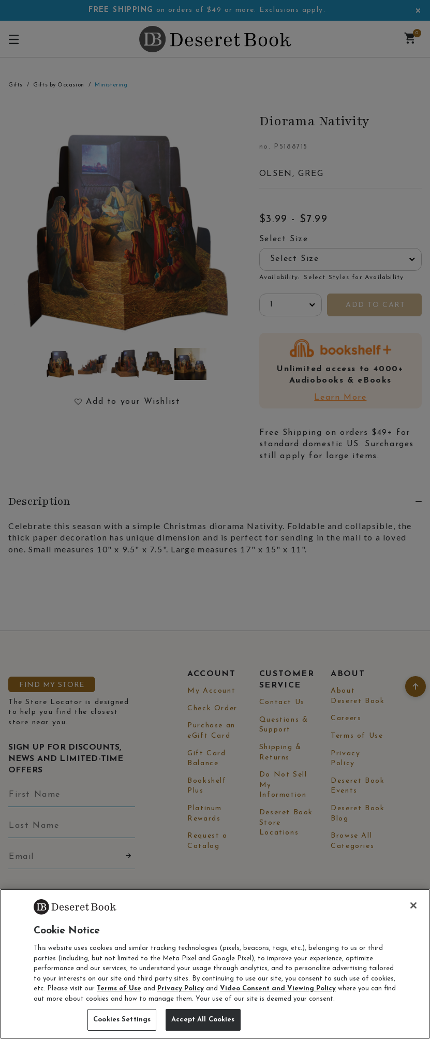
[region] (215, 964)
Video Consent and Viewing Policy (278, 988)
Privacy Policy (180, 988)
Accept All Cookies (202, 1019)
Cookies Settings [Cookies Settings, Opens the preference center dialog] (122, 1019)
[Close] (413, 905)
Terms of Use (119, 988)
